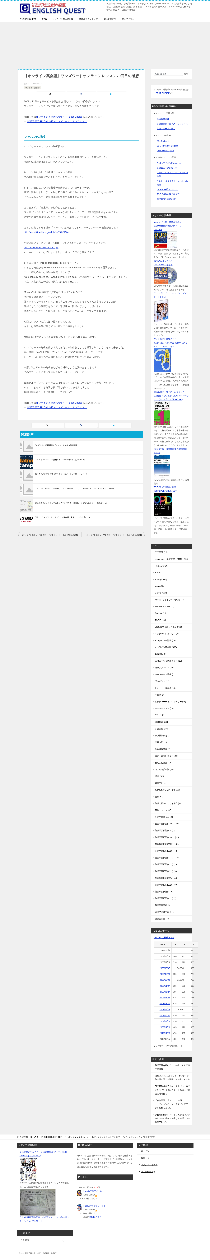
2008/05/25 (165, 998)
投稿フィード (147, 1158)
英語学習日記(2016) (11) (166, 891)
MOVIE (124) (161, 593)
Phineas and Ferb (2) (164, 606)
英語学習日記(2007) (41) (166, 830)
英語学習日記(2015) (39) (166, 885)
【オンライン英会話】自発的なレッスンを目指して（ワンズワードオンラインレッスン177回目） (75, 488)
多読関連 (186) (162, 729)
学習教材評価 (163, 119)
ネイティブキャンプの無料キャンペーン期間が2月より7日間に (61, 460)
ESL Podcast (163, 141)
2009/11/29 (165, 1027)
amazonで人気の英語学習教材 (168, 222)
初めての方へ (128, 19)
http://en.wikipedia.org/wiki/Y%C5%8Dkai (46, 232)
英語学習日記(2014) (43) (166, 878)
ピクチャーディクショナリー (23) (170, 701)
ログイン (145, 1151)
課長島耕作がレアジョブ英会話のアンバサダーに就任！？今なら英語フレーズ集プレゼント (72, 503)
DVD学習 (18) (161, 552)
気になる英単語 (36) (164, 769)
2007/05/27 (165, 992)
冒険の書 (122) (162, 722)
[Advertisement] (105, 44)
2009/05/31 (165, 1015)
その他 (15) (160, 695)
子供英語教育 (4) (162, 735)
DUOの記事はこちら (163, 261)
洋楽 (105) (159, 776)
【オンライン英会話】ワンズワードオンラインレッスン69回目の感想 (49, 535)
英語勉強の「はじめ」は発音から (172, 124)
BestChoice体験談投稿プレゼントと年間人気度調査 (56, 445)
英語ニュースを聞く (166, 128)
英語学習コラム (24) (164, 817)
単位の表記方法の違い (167, 199)
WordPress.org (148, 1171)
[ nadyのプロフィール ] (94, 1206)
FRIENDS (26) (161, 566)
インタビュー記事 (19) (165, 640)
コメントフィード (149, 1164)
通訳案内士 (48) (162, 919)
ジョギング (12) (162, 681)
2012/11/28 (165, 1033)
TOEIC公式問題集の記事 (165, 487)
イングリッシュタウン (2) (167, 633)
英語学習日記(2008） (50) (167, 837)
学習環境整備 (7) (162, 749)
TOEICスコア (95, 1217)
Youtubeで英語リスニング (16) (169, 627)
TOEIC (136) (161, 620)
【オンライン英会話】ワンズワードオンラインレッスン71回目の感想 (113, 535)
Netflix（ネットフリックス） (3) (169, 600)
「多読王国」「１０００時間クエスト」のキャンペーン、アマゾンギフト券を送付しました (172, 1104)
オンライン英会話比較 (63, 19)
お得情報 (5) (160, 654)
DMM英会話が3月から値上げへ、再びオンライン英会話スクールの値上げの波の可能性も (172, 1090)
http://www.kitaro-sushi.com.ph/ (41, 247)
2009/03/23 (165, 1009)
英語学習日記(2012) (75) (166, 864)
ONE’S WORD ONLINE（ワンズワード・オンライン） (57, 121)
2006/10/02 (165, 980)
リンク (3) (159, 715)
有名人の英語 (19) (163, 763)
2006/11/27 (165, 986)
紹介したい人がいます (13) (167, 790)
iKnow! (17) (160, 572)
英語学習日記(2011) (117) (167, 857)
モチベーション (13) (164, 708)
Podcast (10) (161, 613)
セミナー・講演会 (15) (165, 688)
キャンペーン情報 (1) (164, 674)
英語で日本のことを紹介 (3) (168, 803)
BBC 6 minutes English (167, 146)
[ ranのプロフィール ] (93, 1191)
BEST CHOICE (163, 93)
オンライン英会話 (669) (166, 647)
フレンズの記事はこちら (165, 339)
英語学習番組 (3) (162, 905)
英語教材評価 (110, 19)
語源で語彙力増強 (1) (164, 912)
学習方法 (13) (161, 742)
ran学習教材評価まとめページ (167, 226)
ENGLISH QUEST (28, 19)
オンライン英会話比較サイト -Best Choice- (59, 117)
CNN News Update (165, 150)
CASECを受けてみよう (167, 189)
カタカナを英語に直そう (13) (168, 661)
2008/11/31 (165, 1003)
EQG (44, 19)
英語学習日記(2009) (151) (167, 844)
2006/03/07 (165, 968)
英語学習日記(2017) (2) (165, 898)
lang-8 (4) (159, 586)
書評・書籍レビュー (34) (166, 756)
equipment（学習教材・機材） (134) (171, 559)
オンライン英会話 (32, 88)
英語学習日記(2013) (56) (166, 871)
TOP (41, 1137)
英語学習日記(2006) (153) (167, 824)
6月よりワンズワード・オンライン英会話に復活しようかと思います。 (64, 517)
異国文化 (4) (160, 783)
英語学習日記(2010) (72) (166, 851)
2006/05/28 (165, 974)
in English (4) (161, 579)
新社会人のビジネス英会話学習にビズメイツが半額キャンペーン (61, 474)
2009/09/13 (165, 1021)
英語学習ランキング (88, 19)
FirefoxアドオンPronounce (169, 163)
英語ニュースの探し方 (167, 168)
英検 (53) (159, 796)
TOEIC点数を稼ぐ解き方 (168, 194)
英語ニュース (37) (163, 810)
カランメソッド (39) (164, 667)
